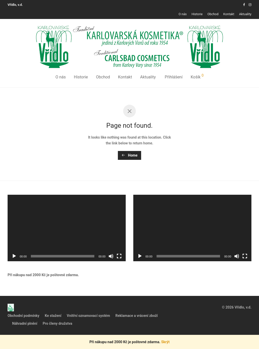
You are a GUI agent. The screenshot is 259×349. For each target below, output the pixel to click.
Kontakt (228, 14)
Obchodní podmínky (23, 316)
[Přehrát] (14, 256)
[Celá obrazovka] (119, 256)
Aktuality (245, 14)
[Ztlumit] (111, 256)
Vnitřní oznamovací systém (88, 316)
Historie (197, 14)
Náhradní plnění (24, 323)
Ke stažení (53, 316)
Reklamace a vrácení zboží (136, 316)
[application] (67, 228)
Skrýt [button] (165, 342)
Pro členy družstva (57, 323)
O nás (183, 14)
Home (130, 155)
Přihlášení (173, 77)
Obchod (213, 14)
